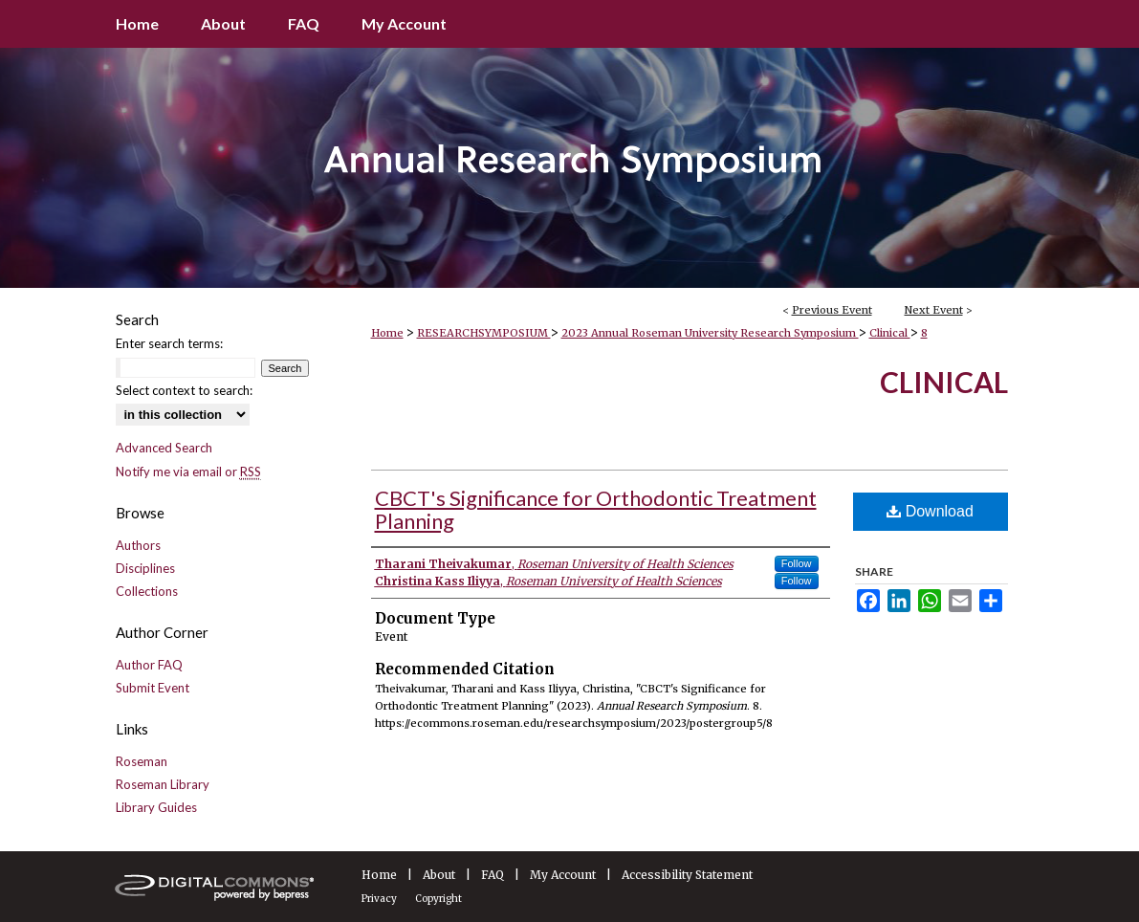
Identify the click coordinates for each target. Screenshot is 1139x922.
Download (930, 511)
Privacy (379, 898)
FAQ (492, 874)
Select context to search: (184, 390)
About (439, 874)
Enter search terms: (169, 343)
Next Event (934, 310)
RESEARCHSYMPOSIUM (484, 333)
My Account (563, 874)
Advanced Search (164, 447)
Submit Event (152, 687)
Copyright (438, 898)
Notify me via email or (188, 471)
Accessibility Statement (687, 874)
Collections (147, 591)
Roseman (141, 761)
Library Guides (156, 807)
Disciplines (145, 568)
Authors (138, 545)
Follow (796, 563)
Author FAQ (149, 664)
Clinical (889, 333)
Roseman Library (162, 784)
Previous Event (832, 310)
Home (387, 333)
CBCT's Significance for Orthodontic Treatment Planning (596, 509)
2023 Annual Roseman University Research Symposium (710, 333)
